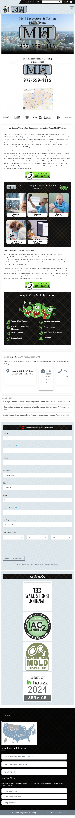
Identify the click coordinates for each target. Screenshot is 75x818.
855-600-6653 (36, 2)
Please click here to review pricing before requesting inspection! (37, 566)
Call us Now (42, 174)
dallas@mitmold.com (48, 377)
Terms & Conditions (60, 815)
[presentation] (18, 551)
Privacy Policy (50, 815)
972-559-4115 (66, 374)
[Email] (71, 2)
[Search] (60, 1)
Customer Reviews (12, 799)
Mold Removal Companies (16, 767)
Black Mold (9, 775)
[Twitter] (67, 2)
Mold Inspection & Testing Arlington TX (22, 357)
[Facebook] (64, 2)
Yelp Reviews (10, 805)
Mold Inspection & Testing (14, 137)
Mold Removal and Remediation (19, 759)
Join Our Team (11, 793)
